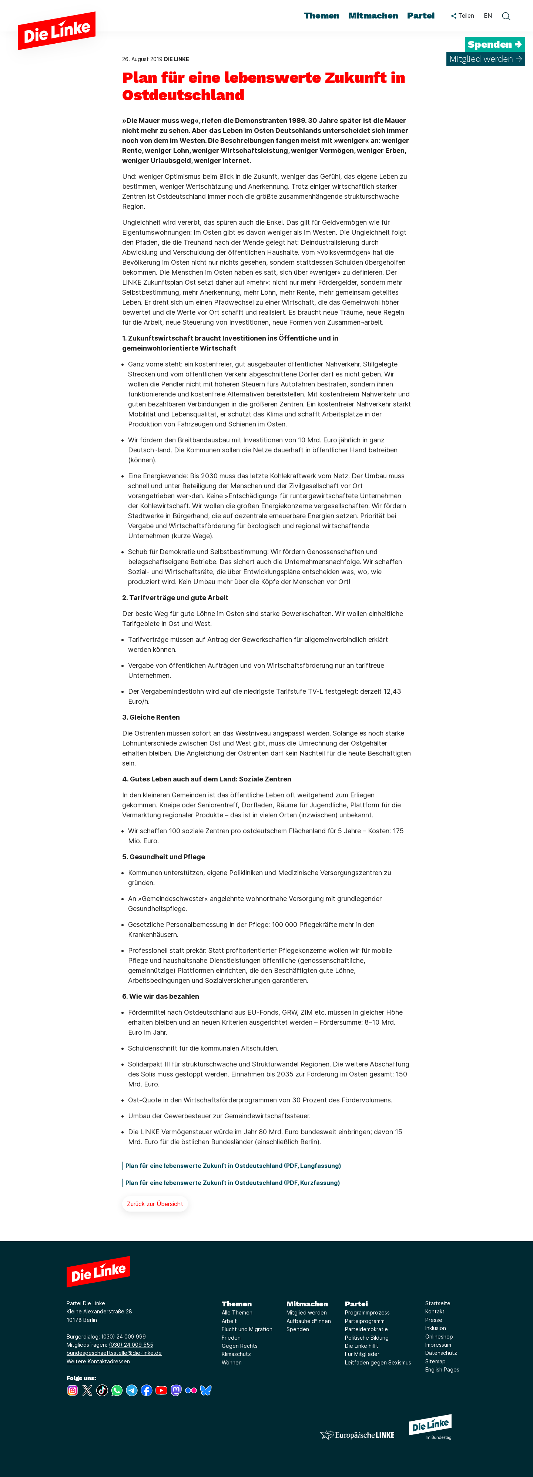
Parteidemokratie (366, 1329)
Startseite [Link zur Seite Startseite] (437, 1303)
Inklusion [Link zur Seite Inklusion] (435, 1328)
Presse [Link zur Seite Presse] (433, 1320)
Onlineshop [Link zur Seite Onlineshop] (439, 1336)
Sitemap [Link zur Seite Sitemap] (435, 1361)
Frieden (231, 1337)
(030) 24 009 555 (131, 1345)
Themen (237, 1303)
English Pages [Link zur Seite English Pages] (442, 1369)
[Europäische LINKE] (357, 1435)
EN (488, 15)
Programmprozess (367, 1312)
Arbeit (229, 1321)
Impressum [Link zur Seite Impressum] (438, 1345)
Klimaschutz (236, 1354)
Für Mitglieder (362, 1354)
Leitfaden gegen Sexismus (378, 1362)
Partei (356, 1303)
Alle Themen (237, 1312)
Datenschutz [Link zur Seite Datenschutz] (441, 1353)
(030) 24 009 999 (123, 1336)
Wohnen (232, 1362)
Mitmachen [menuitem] (373, 15)
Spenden (297, 1329)
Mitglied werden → (485, 59)
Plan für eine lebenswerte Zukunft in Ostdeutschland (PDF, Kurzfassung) (232, 1182)
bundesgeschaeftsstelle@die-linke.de (114, 1353)
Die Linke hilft (361, 1346)
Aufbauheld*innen (308, 1321)
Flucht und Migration (247, 1329)
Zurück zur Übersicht (155, 1204)
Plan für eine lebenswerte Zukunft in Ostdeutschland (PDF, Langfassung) (233, 1165)
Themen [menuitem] (321, 15)
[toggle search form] (506, 16)
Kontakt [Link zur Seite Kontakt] (435, 1311)
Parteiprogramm (365, 1321)
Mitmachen (307, 1303)
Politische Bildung (367, 1337)
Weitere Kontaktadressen (98, 1361)
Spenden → (495, 44)
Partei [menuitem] (421, 15)
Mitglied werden (306, 1312)
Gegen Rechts (240, 1346)
